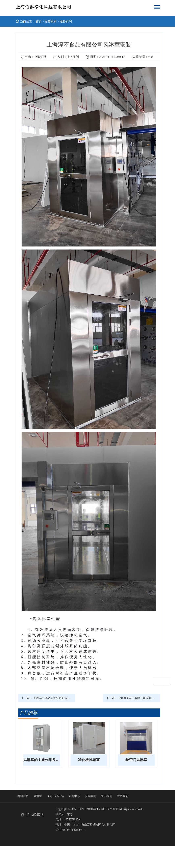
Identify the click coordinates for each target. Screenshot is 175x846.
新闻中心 (74, 796)
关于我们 (106, 796)
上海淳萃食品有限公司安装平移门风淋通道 (60, 698)
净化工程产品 (55, 796)
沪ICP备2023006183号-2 (70, 830)
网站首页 (23, 796)
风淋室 (37, 796)
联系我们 (122, 796)
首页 (39, 21)
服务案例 (51, 21)
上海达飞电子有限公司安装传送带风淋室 (143, 698)
